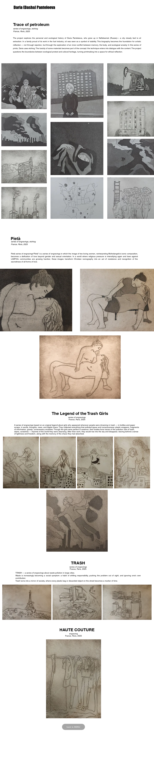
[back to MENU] (73, 727)
